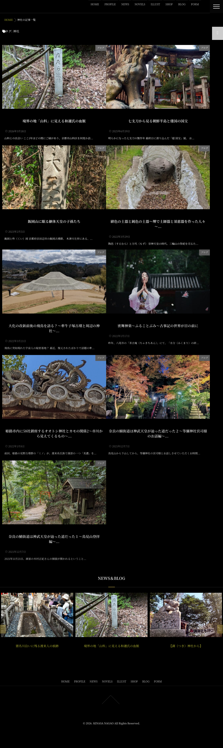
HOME (95, 4)
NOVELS (140, 4)
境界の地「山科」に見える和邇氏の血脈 (54, 120)
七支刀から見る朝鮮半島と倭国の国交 (158, 120)
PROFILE (110, 4)
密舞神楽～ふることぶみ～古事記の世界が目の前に (158, 320)
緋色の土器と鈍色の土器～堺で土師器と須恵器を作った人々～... (158, 223)
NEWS (125, 4)
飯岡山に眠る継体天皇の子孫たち (54, 220)
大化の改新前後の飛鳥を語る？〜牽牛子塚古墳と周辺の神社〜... (54, 323)
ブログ (100, 47)
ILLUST (155, 4)
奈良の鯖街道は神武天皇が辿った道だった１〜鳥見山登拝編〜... (54, 534)
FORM (195, 4)
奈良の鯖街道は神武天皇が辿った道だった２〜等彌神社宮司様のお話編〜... (158, 428)
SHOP (169, 4)
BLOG (182, 4)
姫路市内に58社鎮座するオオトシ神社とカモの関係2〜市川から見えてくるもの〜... (54, 428)
